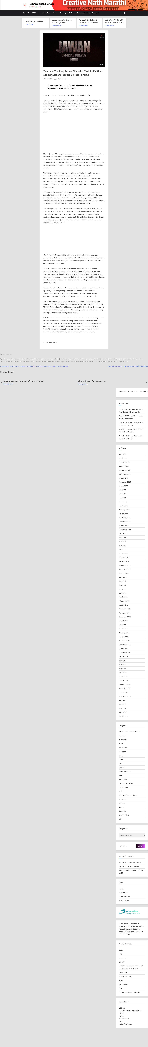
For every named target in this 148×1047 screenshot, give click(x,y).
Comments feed (124, 897)
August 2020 (123, 700)
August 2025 (123, 486)
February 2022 (124, 633)
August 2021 (123, 656)
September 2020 (125, 696)
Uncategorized (62, 25)
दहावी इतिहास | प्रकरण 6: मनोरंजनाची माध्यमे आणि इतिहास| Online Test (23, 381)
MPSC (121, 775)
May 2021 (122, 668)
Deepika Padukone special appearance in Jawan (113, 359)
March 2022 (123, 629)
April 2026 (122, 454)
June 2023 (122, 585)
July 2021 (122, 660)
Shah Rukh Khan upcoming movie (95, 361)
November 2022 (124, 613)
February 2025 (124, 510)
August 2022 (123, 621)
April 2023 (122, 593)
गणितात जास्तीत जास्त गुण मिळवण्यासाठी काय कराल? (92, 381)
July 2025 (122, 490)
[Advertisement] (74, 239)
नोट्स (33, 13)
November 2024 (124, 522)
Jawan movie (34, 361)
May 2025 (122, 498)
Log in (121, 889)
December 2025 (124, 470)
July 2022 (122, 625)
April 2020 (122, 712)
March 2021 (123, 676)
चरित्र (120, 819)
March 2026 (123, 458)
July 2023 (122, 581)
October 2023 (124, 573)
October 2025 (124, 478)
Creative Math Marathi (41, 3)
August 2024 (123, 533)
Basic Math (123, 740)
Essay (121, 756)
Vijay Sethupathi (123, 361)
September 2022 (125, 617)
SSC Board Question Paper (128, 795)
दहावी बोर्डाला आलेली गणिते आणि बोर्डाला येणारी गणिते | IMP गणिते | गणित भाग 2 (120, 21)
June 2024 (122, 541)
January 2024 (124, 561)
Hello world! (137, 862)
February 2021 (124, 680)
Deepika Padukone (91, 359)
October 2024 (124, 526)
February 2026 (124, 462)
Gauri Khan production (7, 361)
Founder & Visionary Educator (88, 13)
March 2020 (123, 716)
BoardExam (35, 24)
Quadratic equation (126, 783)
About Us (26, 13)
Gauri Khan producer (135, 359)
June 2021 (122, 664)
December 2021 (124, 641)
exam (121, 759)
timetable (122, 811)
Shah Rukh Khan (79, 361)
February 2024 (124, 557)
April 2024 (122, 549)
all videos (122, 736)
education (122, 752)
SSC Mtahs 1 (123, 799)
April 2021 (122, 672)
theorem (122, 807)
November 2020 (124, 688)
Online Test (46, 13)
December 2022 (124, 609)
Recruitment (123, 787)
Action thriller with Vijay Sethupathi (26, 359)
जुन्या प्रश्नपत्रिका (123, 984)
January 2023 (124, 605)
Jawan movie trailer (45, 361)
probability (123, 779)
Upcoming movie (112, 361)
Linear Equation (124, 771)
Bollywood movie (67, 359)
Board (121, 744)
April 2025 (122, 502)
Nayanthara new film (66, 361)
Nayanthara (55, 361)
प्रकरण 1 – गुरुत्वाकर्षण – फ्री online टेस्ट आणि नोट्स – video (68, 21)
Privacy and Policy (67, 13)
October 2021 (124, 649)
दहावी (120, 954)
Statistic (122, 803)
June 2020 (122, 708)
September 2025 (125, 482)
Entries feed (123, 893)
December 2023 (124, 565)
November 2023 (124, 569)
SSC (120, 791)
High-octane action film (22, 361)
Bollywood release (79, 359)
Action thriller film (8, 359)
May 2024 (122, 545)
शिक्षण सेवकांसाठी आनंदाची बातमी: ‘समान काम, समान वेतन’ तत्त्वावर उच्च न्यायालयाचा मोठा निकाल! (94, 21)
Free (120, 763)
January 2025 (124, 514)
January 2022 (124, 637)
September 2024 (125, 530)
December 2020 (124, 684)
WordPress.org (124, 901)
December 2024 (124, 518)
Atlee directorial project (54, 359)
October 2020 (124, 692)
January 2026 (124, 466)
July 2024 (122, 537)
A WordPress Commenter (128, 870)
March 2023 (123, 597)
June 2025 (122, 494)
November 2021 (124, 645)
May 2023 (122, 589)
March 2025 (123, 506)
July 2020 (122, 704)
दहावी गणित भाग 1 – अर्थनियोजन (40, 21)
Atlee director (41, 359)
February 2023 (124, 601)
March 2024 (123, 553)
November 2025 (124, 474)
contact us (122, 958)
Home (55, 13)
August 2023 (123, 577)
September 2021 (125, 652)
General (121, 767)
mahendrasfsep (61, 79)
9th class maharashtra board (129, 732)
